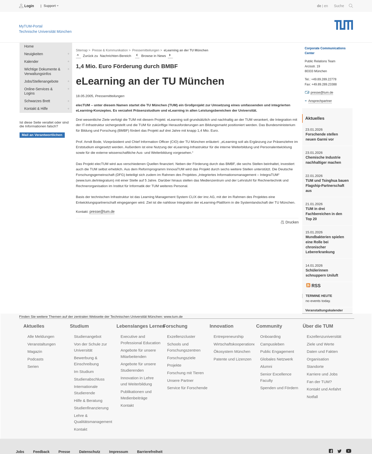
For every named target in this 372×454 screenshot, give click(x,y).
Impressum (116, 441)
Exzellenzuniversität (323, 328)
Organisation (317, 351)
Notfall (312, 387)
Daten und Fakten (322, 343)
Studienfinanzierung (90, 398)
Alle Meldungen (40, 328)
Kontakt (80, 419)
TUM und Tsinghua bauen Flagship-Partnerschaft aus (326, 185)
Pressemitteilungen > (145, 50)
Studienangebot (87, 328)
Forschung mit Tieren (185, 364)
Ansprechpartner (319, 100)
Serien (32, 358)
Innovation (221, 318)
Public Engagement (276, 343)
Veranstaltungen (41, 336)
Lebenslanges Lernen (140, 318)
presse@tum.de (101, 211)
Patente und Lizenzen (232, 351)
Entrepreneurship (228, 328)
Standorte (315, 358)
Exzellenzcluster (181, 328)
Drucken (290, 222)
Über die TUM (317, 318)
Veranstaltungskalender (323, 303)
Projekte (174, 357)
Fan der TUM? (319, 373)
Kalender (67, 60)
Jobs (20, 441)
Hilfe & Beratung (88, 391)
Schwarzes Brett (67, 95)
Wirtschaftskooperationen (235, 336)
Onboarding (270, 328)
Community (268, 318)
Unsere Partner (180, 371)
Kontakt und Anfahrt (323, 380)
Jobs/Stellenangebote (67, 80)
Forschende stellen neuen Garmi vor (326, 136)
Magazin (34, 343)
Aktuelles (33, 318)
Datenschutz (87, 441)
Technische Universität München (343, 23)
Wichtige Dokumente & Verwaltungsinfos (67, 68)
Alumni (266, 358)
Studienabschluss (89, 370)
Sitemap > (83, 50)
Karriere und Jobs (322, 365)
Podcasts (35, 351)
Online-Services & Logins (67, 87)
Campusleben (272, 336)
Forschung (175, 318)
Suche (343, 6)
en (326, 6)
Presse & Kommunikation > (110, 50)
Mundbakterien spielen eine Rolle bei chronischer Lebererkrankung (326, 240)
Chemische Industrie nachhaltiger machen (322, 159)
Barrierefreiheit (146, 441)
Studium (79, 318)
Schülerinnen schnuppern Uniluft (326, 265)
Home (28, 46)
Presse (63, 441)
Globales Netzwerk (276, 351)
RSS (313, 278)
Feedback (41, 441)
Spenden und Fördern (278, 379)
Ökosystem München (231, 343)
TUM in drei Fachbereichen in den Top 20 (326, 212)
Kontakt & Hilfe (67, 102)
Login (27, 6)
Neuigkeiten (67, 53)
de (320, 6)
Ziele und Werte (320, 336)
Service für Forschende (186, 379)
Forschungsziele (181, 349)
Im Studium (83, 363)
